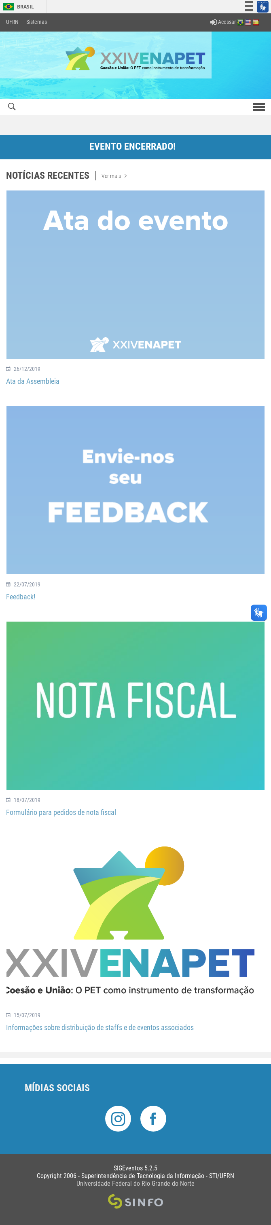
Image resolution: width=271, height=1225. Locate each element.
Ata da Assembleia (32, 381)
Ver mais (114, 176)
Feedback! (20, 596)
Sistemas (36, 22)
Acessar (223, 22)
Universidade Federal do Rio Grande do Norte (135, 1183)
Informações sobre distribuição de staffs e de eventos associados (100, 1027)
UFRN (12, 22)
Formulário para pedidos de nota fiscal (61, 812)
